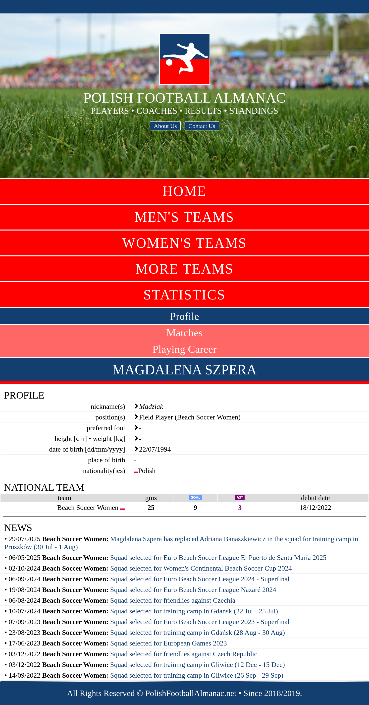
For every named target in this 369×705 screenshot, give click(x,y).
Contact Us (202, 126)
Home (184, 191)
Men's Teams (184, 217)
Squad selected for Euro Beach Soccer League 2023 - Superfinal (200, 622)
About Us (165, 126)
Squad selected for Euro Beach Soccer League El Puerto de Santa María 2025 (218, 557)
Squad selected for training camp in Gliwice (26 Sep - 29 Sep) (196, 675)
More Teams (184, 269)
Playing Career (185, 349)
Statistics (184, 294)
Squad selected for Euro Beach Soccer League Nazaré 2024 (193, 589)
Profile (184, 316)
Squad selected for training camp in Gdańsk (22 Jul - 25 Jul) (194, 611)
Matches (184, 333)
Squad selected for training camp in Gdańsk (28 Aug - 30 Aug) (197, 632)
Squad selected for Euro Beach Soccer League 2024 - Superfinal (200, 579)
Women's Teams (184, 243)
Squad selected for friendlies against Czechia (172, 600)
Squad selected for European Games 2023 (168, 643)
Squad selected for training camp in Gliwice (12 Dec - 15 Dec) (197, 664)
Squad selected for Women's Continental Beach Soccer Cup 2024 (201, 568)
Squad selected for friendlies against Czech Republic (183, 654)
